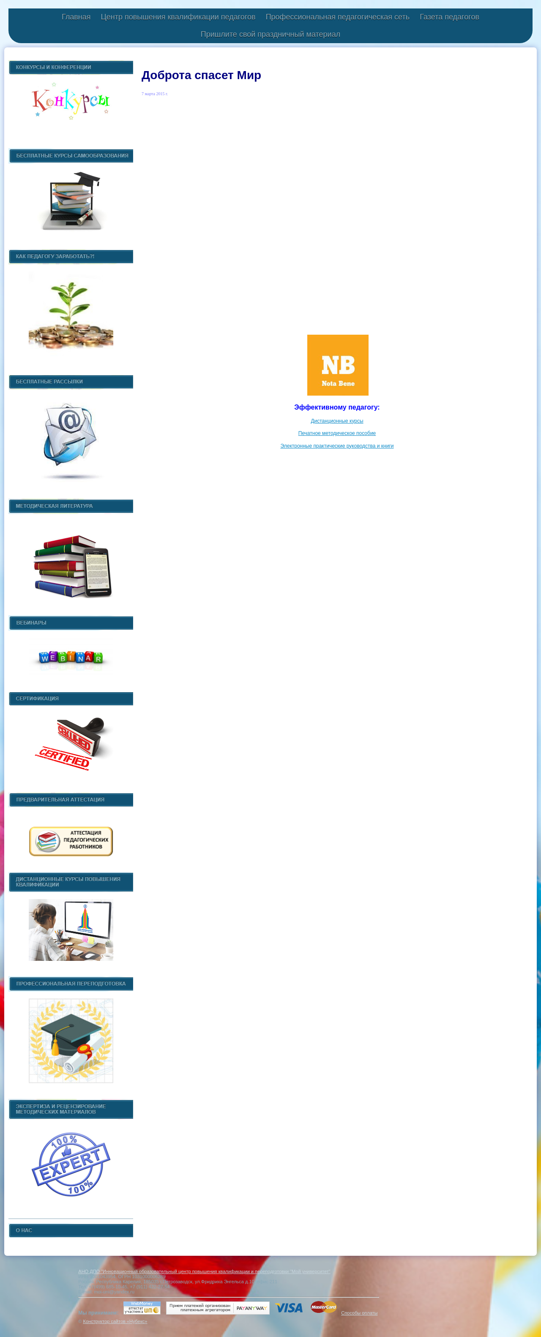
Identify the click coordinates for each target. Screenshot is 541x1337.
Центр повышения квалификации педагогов (178, 17)
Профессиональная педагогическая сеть (338, 17)
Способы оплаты (359, 1312)
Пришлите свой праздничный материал (270, 34)
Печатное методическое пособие (337, 433)
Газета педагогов (449, 17)
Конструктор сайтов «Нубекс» (115, 1321)
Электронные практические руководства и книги (336, 446)
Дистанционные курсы (337, 421)
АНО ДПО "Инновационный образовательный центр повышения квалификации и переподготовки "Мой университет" (204, 1271)
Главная (76, 17)
